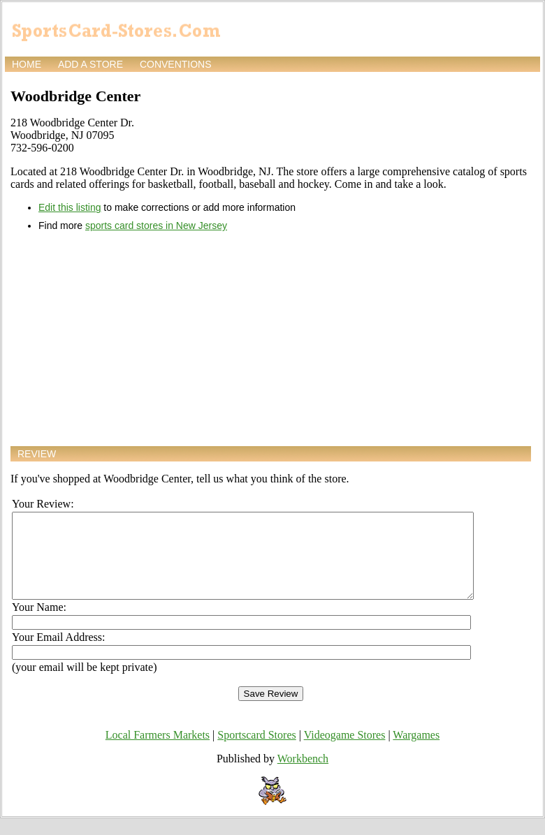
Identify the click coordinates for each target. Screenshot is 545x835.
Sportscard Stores (256, 752)
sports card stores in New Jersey (156, 225)
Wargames (416, 752)
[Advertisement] (270, 338)
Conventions (176, 64)
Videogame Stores (345, 752)
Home (26, 64)
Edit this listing (69, 207)
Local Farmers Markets (158, 752)
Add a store (90, 64)
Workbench (302, 775)
